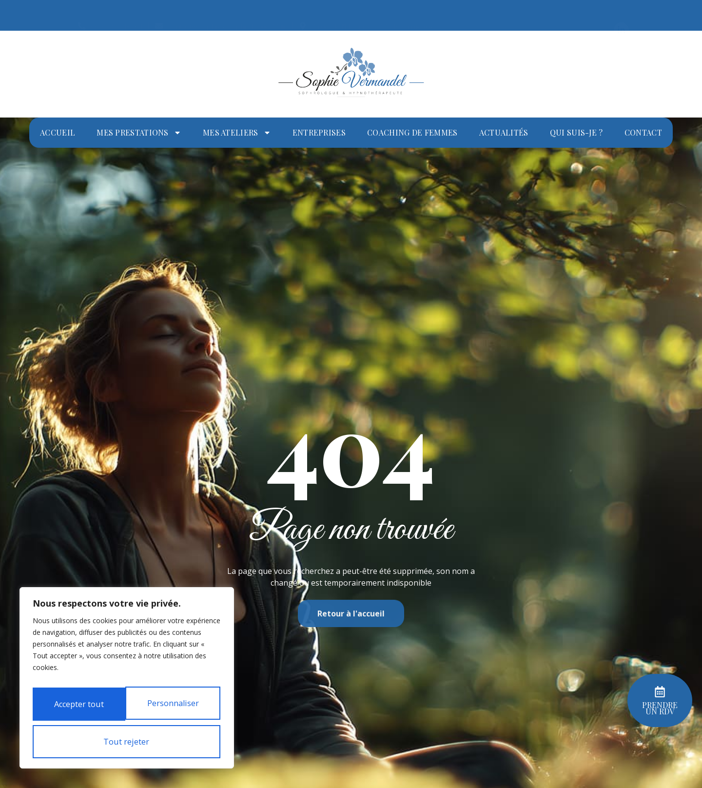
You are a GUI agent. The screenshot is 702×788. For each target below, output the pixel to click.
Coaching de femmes (412, 132)
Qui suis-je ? (576, 132)
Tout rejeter (125, 708)
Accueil (57, 132)
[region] (127, 666)
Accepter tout (127, 742)
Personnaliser (125, 675)
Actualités (503, 132)
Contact (643, 132)
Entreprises (319, 132)
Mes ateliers (237, 132)
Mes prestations (139, 132)
